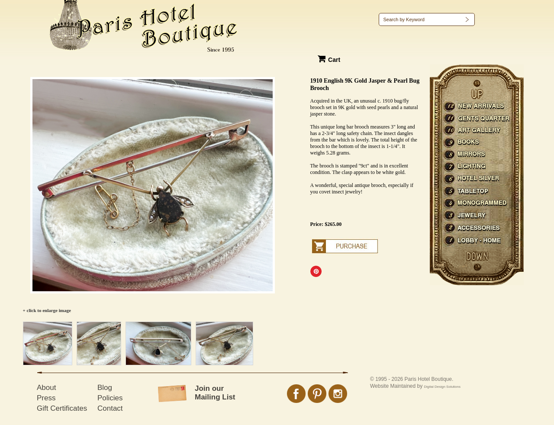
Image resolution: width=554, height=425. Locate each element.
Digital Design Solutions (442, 387)
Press (46, 398)
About (46, 387)
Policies (110, 398)
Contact (110, 408)
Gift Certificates (62, 408)
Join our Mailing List (215, 392)
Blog (104, 387)
